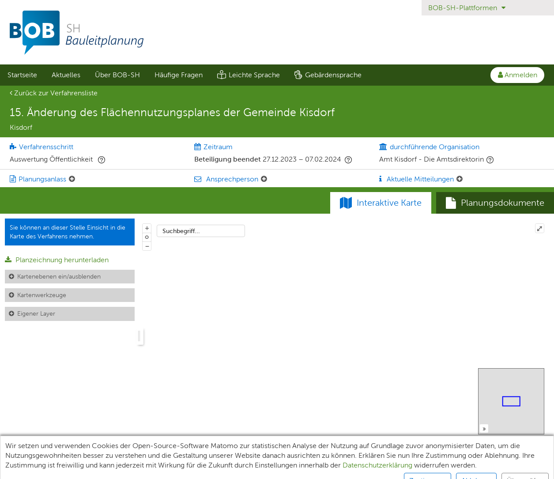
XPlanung (132, 468)
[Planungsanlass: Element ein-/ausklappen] (72, 179)
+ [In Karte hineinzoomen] (147, 227)
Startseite (22, 75)
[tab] (495, 203)
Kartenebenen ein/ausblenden (59, 276)
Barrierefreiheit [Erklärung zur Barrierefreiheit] (290, 468)
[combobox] (201, 231)
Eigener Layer (36, 313)
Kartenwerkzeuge (41, 294)
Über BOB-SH (117, 75)
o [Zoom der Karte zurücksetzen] (147, 236)
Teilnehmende (80, 468)
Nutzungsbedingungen (364, 468)
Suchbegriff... (181, 230)
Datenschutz (181, 468)
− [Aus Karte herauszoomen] (147, 245)
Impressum (234, 468)
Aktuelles (66, 75)
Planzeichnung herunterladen (57, 260)
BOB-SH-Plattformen (466, 7)
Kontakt (427, 468)
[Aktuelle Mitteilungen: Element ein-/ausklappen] (459, 179)
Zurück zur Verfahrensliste (54, 93)
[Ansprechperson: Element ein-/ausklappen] (264, 179)
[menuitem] (22, 75)
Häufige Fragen (179, 75)
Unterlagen (25, 468)
